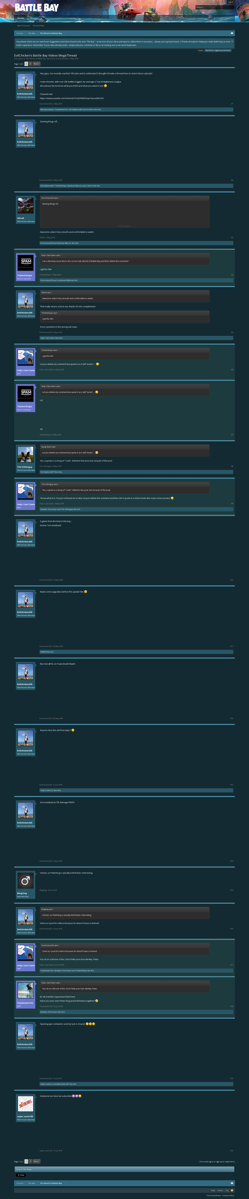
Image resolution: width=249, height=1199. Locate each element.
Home (220, 1190)
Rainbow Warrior (74, 185)
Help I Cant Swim (47, 338)
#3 (232, 237)
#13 (231, 785)
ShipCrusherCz (46, 790)
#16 (231, 929)
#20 (231, 1150)
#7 (232, 435)
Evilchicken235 (62, 58)
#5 (232, 332)
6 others (90, 109)
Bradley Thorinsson (48, 509)
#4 (232, 275)
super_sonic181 (25, 1116)
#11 (231, 646)
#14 (231, 861)
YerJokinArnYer (61, 109)
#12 (231, 718)
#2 (232, 180)
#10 (231, 580)
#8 (232, 466)
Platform (26, 7)
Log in (230, 2)
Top (227, 1190)
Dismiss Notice (232, 41)
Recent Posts (38, 25)
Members (34, 18)
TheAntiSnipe (61, 185)
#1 (232, 104)
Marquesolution (47, 109)
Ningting (22, 893)
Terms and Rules (213, 1195)
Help (213, 1190)
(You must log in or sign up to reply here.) (217, 1161)
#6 (232, 370)
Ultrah (20, 218)
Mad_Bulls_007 (63, 1084)
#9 (232, 504)
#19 (231, 1078)
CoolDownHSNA (63, 280)
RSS (232, 1190)
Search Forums (23, 25)
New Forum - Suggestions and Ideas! (218, 50)
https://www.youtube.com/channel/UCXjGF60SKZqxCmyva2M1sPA (72, 98)
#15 (231, 890)
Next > (36, 64)
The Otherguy (24, 466)
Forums (20, 18)
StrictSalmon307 (76, 109)
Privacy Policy (228, 1195)
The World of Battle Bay (36, 58)
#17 (231, 965)
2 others (89, 185)
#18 (231, 1006)
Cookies (201, 50)
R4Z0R (43, 652)
